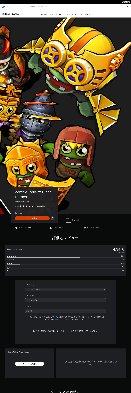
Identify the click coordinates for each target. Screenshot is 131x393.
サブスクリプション (71, 12)
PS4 (19, 6)
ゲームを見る (85, 12)
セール (58, 12)
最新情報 (40, 6)
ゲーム (8, 6)
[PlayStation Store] (11, 12)
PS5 (14, 6)
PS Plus (25, 6)
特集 (51, 12)
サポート (53, 6)
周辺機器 (33, 6)
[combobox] (65, 287)
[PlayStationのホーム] (4, 6)
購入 (47, 6)
